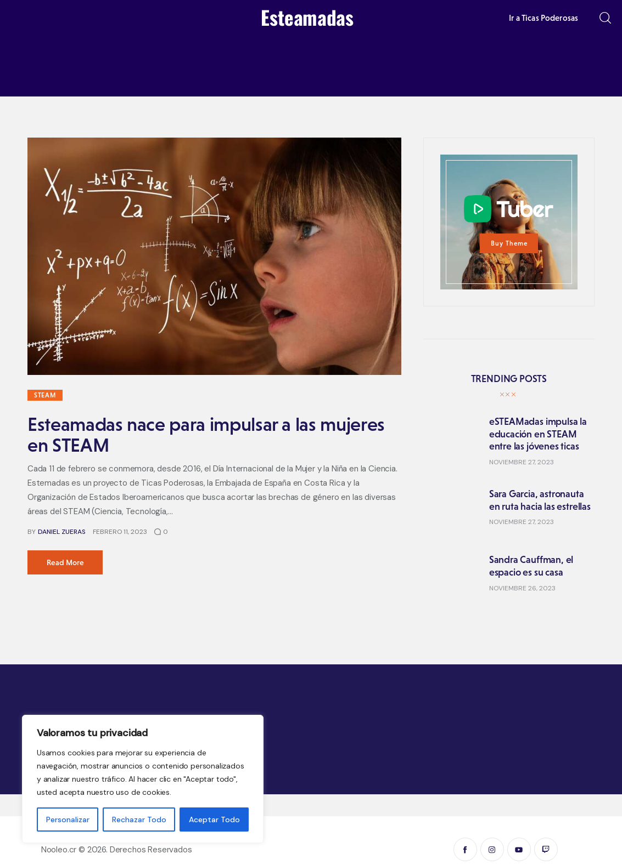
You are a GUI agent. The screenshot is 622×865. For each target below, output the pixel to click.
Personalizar (67, 819)
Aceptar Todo (214, 819)
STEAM (45, 395)
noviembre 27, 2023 (521, 462)
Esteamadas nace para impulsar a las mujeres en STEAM (206, 434)
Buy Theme (509, 243)
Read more (65, 562)
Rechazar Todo (139, 819)
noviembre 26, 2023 (522, 588)
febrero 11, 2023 (120, 531)
